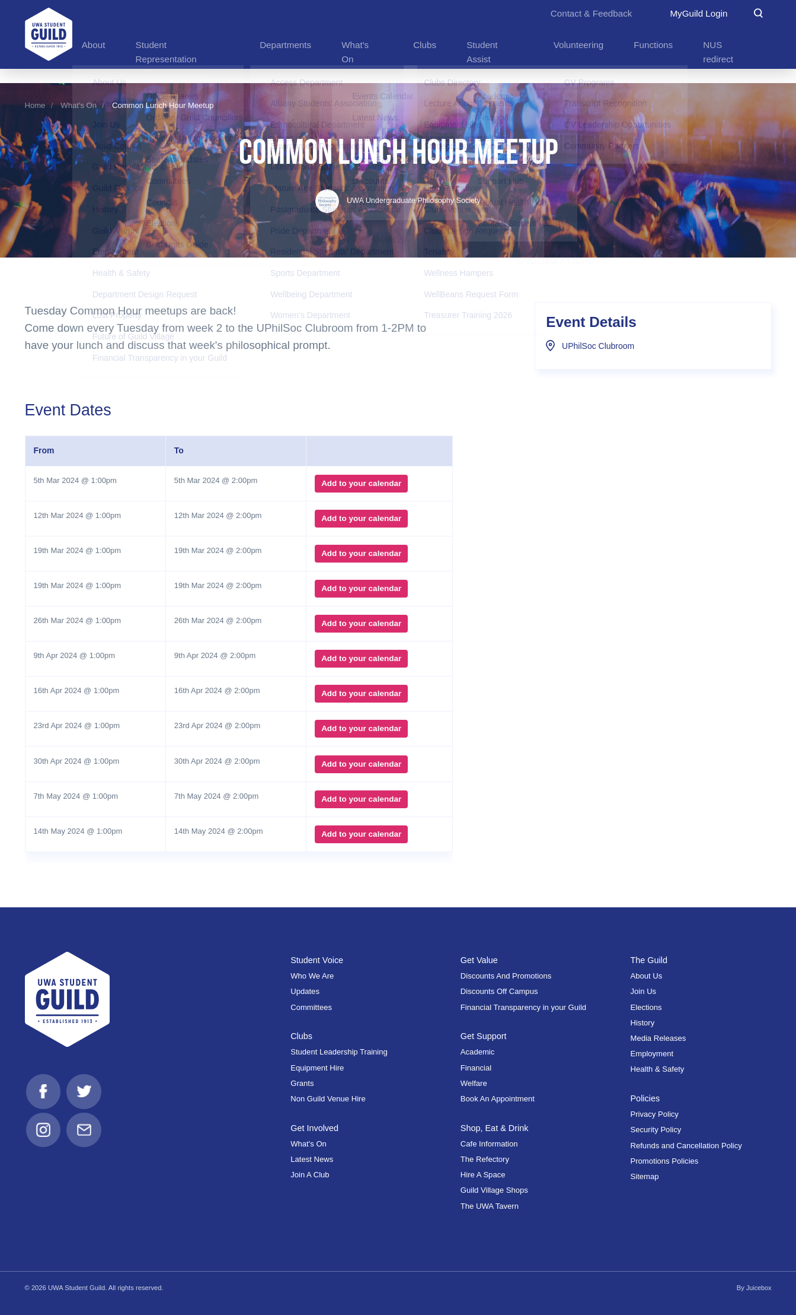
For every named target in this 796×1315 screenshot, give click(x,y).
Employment (652, 1053)
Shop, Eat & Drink (496, 1127)
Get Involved (315, 1127)
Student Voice (317, 959)
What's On (78, 105)
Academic (477, 1051)
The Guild (650, 959)
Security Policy (656, 1129)
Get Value (480, 959)
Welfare (474, 1082)
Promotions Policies (665, 1160)
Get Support (485, 1036)
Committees (311, 1006)
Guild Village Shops (494, 1190)
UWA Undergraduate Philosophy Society (398, 200)
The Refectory (485, 1158)
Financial (476, 1067)
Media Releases (658, 1037)
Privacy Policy (655, 1114)
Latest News (311, 1158)
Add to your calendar (360, 483)
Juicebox (758, 1287)
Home (35, 105)
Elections (646, 1006)
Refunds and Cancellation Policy (686, 1145)
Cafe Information (489, 1143)
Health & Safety (658, 1069)
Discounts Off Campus (499, 991)
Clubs (301, 1036)
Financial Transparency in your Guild (523, 1006)
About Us (647, 975)
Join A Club (309, 1174)
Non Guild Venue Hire (328, 1098)
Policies (646, 1097)
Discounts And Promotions (506, 975)
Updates (304, 991)
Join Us (644, 991)
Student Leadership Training (339, 1051)
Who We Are (312, 975)
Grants (302, 1082)
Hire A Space (483, 1174)
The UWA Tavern (490, 1205)
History (643, 1022)
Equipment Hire (317, 1067)
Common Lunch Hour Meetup (163, 105)
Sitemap (645, 1175)
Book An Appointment (498, 1098)
